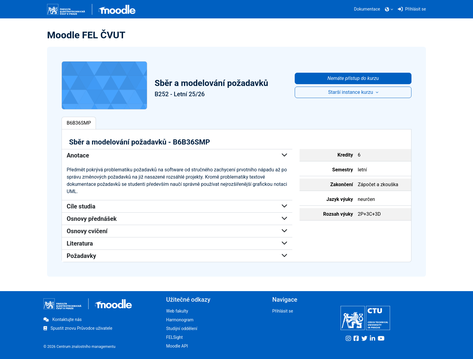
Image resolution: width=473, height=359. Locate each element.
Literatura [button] (177, 243)
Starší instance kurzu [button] (351, 92)
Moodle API (177, 346)
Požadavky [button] (177, 255)
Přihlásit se (282, 311)
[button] (389, 9)
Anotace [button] (177, 155)
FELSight (174, 337)
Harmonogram (180, 319)
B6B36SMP (79, 123)
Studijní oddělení (181, 328)
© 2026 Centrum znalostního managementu (79, 347)
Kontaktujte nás (62, 319)
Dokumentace (367, 9)
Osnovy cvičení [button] (177, 231)
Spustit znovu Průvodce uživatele (77, 328)
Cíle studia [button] (177, 206)
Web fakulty (177, 311)
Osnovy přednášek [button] (177, 218)
